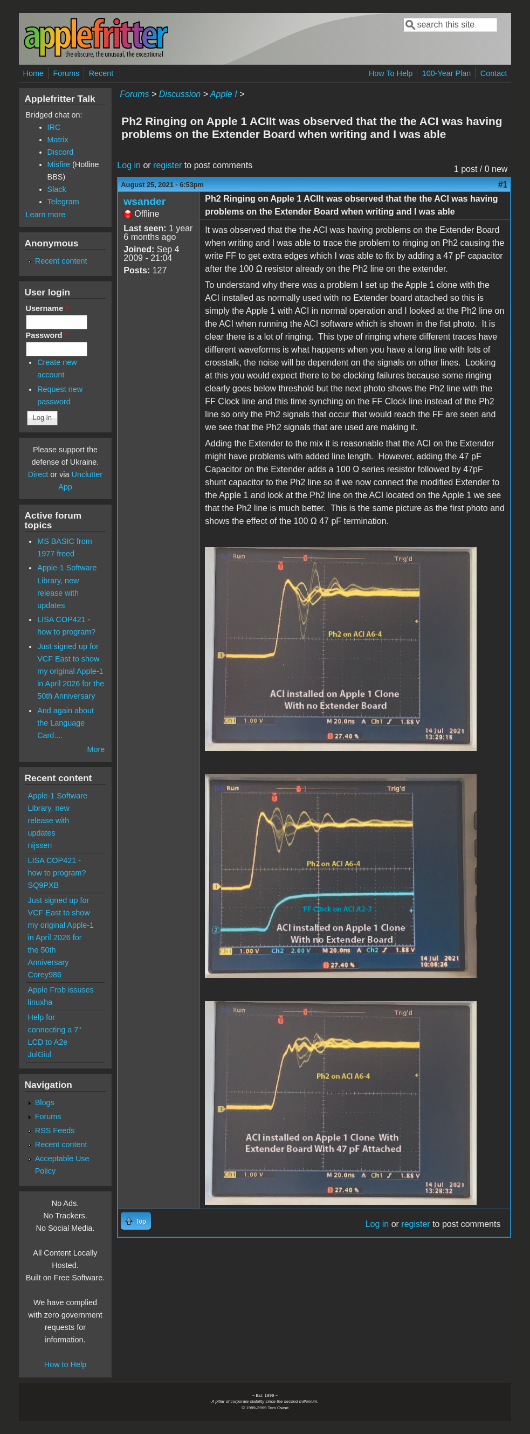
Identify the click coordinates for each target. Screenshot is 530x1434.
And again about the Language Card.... (65, 723)
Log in (129, 165)
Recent (101, 73)
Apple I (223, 94)
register (167, 165)
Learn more (46, 214)
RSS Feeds (55, 1130)
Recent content (61, 261)
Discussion (180, 94)
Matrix (57, 139)
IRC (54, 127)
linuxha (40, 1002)
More (96, 749)
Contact (493, 73)
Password (47, 335)
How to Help (65, 1364)
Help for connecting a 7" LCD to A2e (54, 1029)
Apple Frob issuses (61, 989)
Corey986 (44, 974)
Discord (60, 152)
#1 (503, 184)
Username (47, 308)
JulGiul (40, 1054)
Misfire (58, 164)
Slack (56, 189)
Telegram (63, 201)
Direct (38, 474)
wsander (144, 201)
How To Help (390, 73)
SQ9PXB (43, 885)
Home (33, 73)
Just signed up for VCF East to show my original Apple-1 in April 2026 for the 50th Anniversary (70, 671)
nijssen (40, 845)
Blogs (44, 1102)
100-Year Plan (446, 73)
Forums (66, 73)
